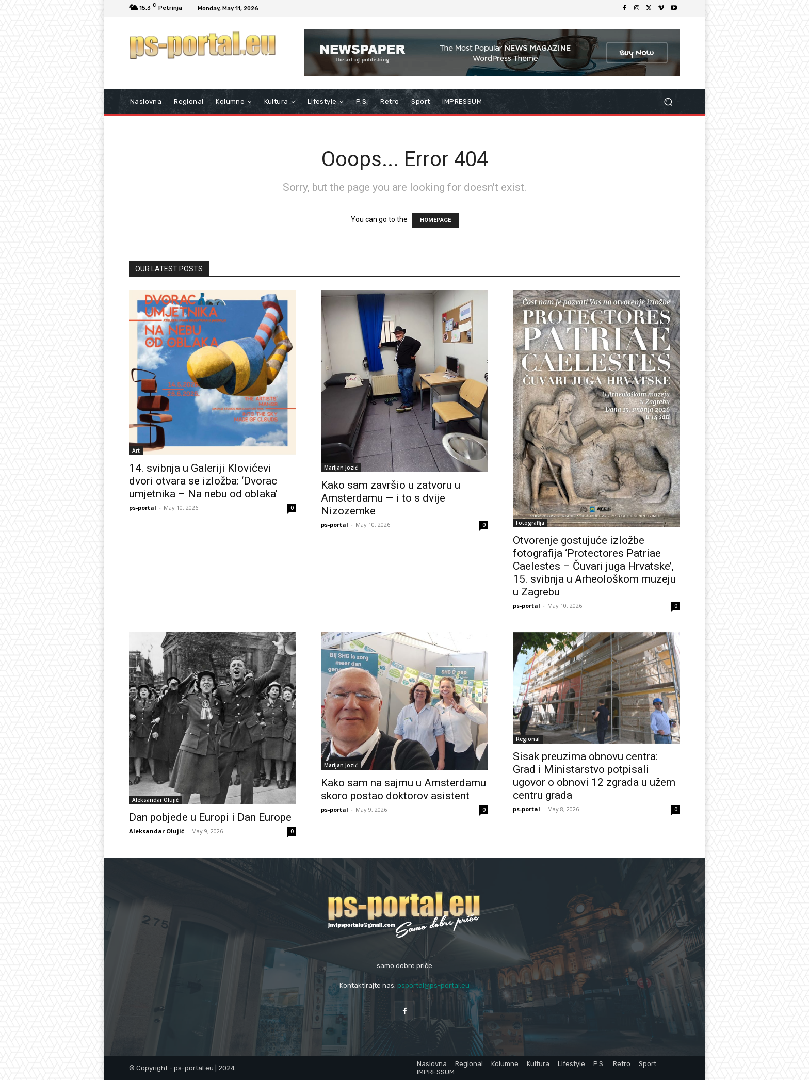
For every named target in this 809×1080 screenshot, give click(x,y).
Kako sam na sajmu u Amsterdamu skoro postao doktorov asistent (403, 789)
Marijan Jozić (341, 467)
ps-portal (142, 507)
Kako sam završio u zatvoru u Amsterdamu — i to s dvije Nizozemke (390, 498)
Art (136, 450)
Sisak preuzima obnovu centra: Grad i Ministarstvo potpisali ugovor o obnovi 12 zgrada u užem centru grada (594, 775)
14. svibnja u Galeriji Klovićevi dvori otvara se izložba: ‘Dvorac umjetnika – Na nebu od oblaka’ (203, 481)
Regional (528, 739)
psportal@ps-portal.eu (433, 985)
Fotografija (530, 522)
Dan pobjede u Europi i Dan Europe (210, 817)
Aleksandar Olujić (155, 799)
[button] (668, 102)
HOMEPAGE (435, 220)
